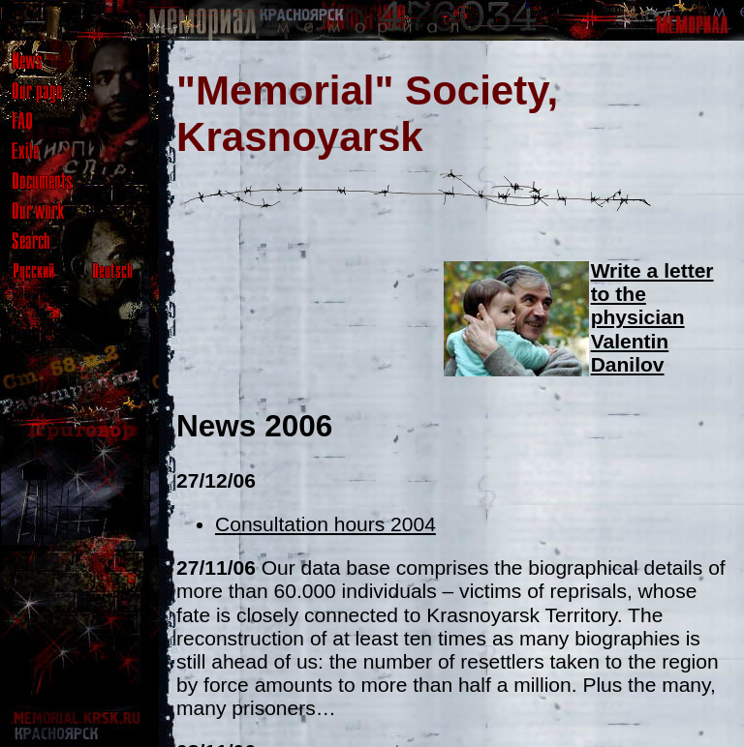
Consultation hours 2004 (325, 524)
